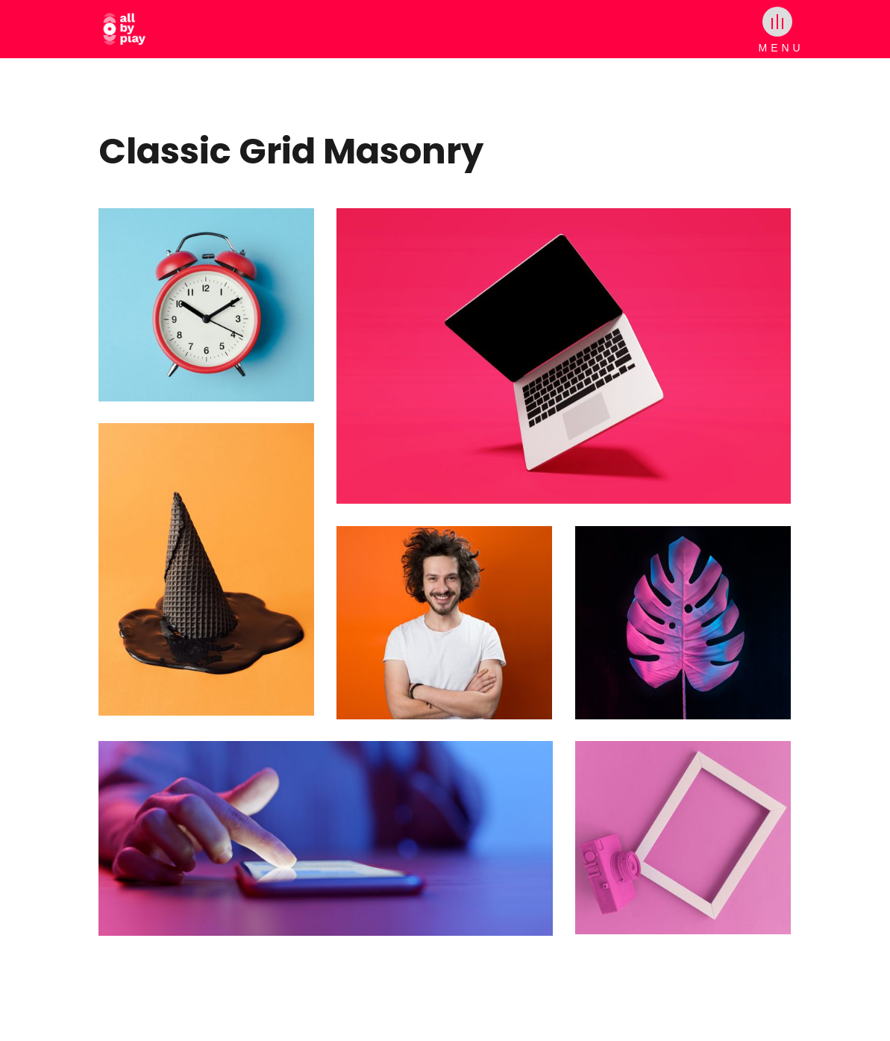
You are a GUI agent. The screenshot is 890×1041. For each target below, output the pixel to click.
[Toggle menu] (777, 22)
